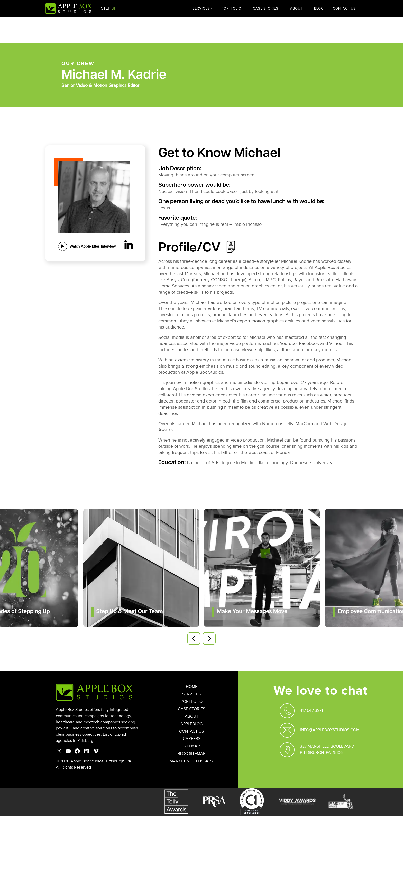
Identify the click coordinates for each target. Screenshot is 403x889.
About (296, 8)
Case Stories (265, 8)
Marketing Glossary (192, 761)
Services (201, 8)
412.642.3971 (311, 710)
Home (191, 686)
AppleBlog (191, 724)
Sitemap (191, 746)
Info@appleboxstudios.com (330, 730)
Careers (191, 738)
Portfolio (231, 8)
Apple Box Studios (86, 761)
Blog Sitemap (191, 753)
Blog (319, 8)
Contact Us (344, 8)
